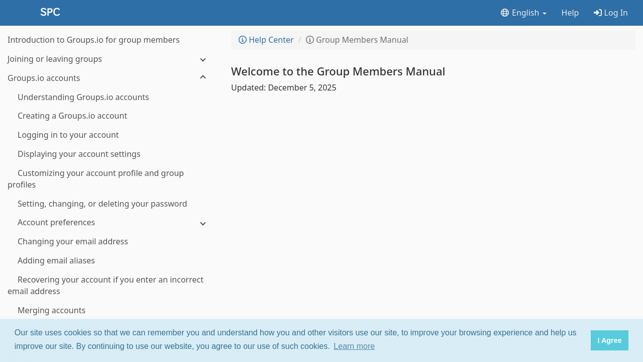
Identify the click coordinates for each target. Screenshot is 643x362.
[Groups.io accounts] (110, 78)
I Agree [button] (609, 340)
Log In (611, 12)
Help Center (266, 39)
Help (570, 12)
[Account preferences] (110, 222)
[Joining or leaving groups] (110, 59)
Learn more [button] (354, 346)
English (523, 12)
